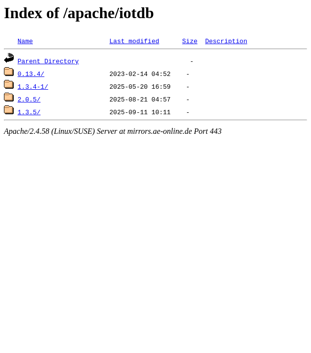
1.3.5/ (29, 111)
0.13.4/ (31, 73)
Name (25, 40)
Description (226, 40)
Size (189, 40)
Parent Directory (48, 60)
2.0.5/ (29, 99)
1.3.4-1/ (33, 86)
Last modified (134, 40)
